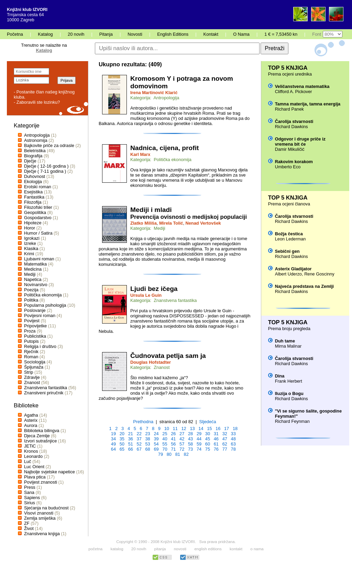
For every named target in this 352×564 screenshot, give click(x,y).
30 (207, 433)
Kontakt (211, 34)
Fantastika (34, 197)
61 (216, 444)
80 (169, 454)
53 (147, 444)
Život (29, 528)
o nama (256, 549)
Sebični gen (287, 251)
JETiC (30, 446)
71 (173, 449)
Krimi (29, 253)
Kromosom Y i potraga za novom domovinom (181, 82)
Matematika (35, 264)
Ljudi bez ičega (154, 288)
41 (173, 438)
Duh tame (285, 340)
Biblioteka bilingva (41, 430)
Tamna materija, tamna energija (307, 103)
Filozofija (33, 202)
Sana (29, 492)
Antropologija (37, 135)
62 (224, 444)
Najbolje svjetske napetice (49, 471)
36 (130, 438)
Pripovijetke (35, 325)
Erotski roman (37, 186)
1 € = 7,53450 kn (280, 34)
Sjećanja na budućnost (46, 507)
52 (139, 444)
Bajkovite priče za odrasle (49, 145)
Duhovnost (34, 176)
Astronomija (35, 140)
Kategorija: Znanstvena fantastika (163, 300)
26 (173, 433)
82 (186, 454)
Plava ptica (35, 477)
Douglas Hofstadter (150, 362)
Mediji (29, 274)
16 (218, 428)
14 (200, 428)
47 (224, 438)
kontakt (236, 549)
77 (224, 449)
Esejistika (33, 191)
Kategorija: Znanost (150, 367)
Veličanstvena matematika (302, 86)
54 (156, 444)
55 (164, 444)
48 (233, 438)
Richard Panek (289, 109)
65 (122, 449)
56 (173, 444)
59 (199, 444)
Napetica (33, 279)
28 (190, 433)
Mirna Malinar (288, 346)
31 (216, 433)
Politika (31, 300)
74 (199, 449)
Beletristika (35, 150)
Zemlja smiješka (40, 518)
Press (29, 487)
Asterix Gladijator (293, 268)
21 (130, 433)
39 (156, 438)
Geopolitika (35, 212)
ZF (27, 523)
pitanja (160, 549)
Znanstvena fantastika (45, 387)
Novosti (135, 34)
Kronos (31, 451)
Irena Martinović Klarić (153, 92)
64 (113, 449)
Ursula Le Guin (146, 295)
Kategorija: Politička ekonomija (160, 159)
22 (139, 433)
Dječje (30, 160)
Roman (31, 356)
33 (233, 433)
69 (156, 449)
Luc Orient (34, 466)
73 (190, 449)
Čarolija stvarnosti (294, 121)
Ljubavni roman (39, 258)
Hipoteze (33, 222)
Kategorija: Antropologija (154, 97)
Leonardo (33, 456)
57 (181, 444)
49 (113, 444)
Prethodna (143, 421)
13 (192, 428)
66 (130, 449)
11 (175, 428)
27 (181, 433)
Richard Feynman (292, 421)
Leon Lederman (290, 238)
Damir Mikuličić (290, 149)
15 (209, 428)
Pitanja (106, 34)
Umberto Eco (288, 166)
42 (181, 438)
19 (113, 433)
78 (233, 449)
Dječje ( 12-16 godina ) (46, 166)
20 (122, 433)
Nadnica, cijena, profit (164, 147)
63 (233, 444)
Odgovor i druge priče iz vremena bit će (300, 141)
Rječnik (31, 351)
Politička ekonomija (43, 294)
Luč (27, 461)
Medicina (33, 269)
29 (199, 433)
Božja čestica (289, 233)
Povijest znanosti (40, 482)
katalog (116, 549)
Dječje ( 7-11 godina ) (45, 171)
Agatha (31, 415)
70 (164, 449)
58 (190, 444)
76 (216, 449)
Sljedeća (207, 421)
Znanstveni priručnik (44, 392)
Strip (28, 372)
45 (207, 438)
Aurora (30, 425)
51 (130, 444)
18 (235, 428)
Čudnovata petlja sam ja (168, 355)
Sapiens (32, 497)
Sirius (29, 502)
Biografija (33, 155)
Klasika (31, 248)
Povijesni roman (39, 315)
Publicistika (35, 336)
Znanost (32, 382)
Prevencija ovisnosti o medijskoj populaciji (188, 217)
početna (95, 549)
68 (147, 449)
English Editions (172, 34)
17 (226, 428)
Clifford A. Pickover (293, 91)
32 (224, 433)
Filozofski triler (38, 207)
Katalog (45, 34)
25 (164, 433)
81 (177, 454)
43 (190, 438)
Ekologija (33, 181)
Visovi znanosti (38, 513)
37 (139, 438)
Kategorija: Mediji (147, 228)
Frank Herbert (288, 381)
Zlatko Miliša (143, 223)
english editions (207, 549)
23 (147, 433)
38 (147, 438)
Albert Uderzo (288, 274)
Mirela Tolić (171, 223)
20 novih (76, 34)
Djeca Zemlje (37, 435)
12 (183, 428)
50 (122, 444)
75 (207, 449)
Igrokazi (32, 238)
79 (160, 454)
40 (164, 438)
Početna (15, 34)
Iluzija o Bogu (289, 393)
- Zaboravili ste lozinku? (37, 102)
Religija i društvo (40, 346)
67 (139, 449)
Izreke (30, 243)
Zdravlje (32, 377)
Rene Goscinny (319, 274)
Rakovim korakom (294, 161)
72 (181, 449)
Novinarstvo (35, 284)
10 (166, 428)
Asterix (30, 420)
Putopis (31, 341)
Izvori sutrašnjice (40, 440)
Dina (280, 376)
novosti (180, 549)
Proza (29, 331)
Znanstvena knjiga (42, 533)
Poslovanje (35, 310)
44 (199, 438)
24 (156, 433)
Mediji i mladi (151, 209)
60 (207, 444)
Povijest (32, 320)
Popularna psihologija (45, 305)
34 (113, 438)
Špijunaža (33, 367)
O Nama (241, 34)
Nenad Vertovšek (203, 223)
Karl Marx (140, 154)
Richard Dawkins (291, 126)
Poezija (31, 289)
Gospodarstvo (38, 217)
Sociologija (34, 361)
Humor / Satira (38, 233)
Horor (29, 227)
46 (216, 438)
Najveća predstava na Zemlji (304, 286)
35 (122, 438)
